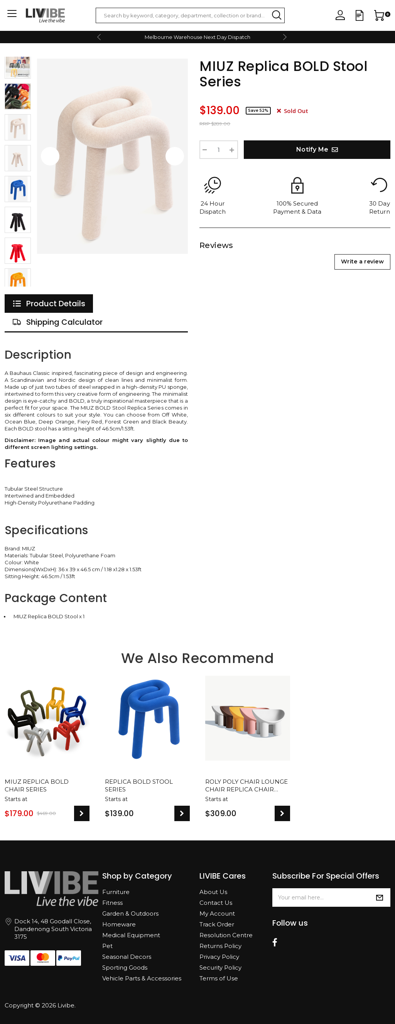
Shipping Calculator (57, 322)
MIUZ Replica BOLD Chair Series (37, 785)
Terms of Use (218, 978)
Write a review (362, 261)
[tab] (49, 303)
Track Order (216, 924)
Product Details (48, 303)
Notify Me (317, 149)
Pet (107, 946)
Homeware (119, 924)
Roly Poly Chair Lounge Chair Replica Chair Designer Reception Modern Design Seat (246, 786)
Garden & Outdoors (130, 913)
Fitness (112, 902)
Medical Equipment (131, 935)
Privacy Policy (219, 956)
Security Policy (220, 967)
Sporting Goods (124, 967)
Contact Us (215, 902)
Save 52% (258, 110)
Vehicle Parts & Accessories (141, 978)
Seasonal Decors (126, 956)
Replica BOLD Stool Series (139, 785)
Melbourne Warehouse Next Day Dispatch (197, 37)
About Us (213, 892)
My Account (217, 913)
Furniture (116, 892)
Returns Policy (220, 946)
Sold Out (292, 111)
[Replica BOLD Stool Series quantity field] (218, 149)
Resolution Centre (226, 935)
